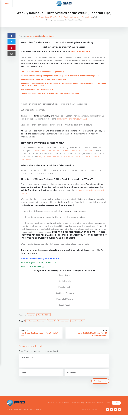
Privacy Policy (90, 403)
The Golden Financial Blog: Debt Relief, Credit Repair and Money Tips (60, 17)
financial (51, 321)
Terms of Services (103, 403)
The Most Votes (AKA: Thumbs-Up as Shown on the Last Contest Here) (64, 150)
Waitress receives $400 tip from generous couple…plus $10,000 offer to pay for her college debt (60, 75)
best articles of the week (36, 321)
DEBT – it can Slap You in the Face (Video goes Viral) (42, 72)
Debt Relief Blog (44, 315)
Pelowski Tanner (48, 36)
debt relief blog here (80, 51)
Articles (89, 17)
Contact (116, 403)
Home (32, 17)
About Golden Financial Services (58, 403)
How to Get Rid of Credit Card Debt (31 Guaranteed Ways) (92, 334)
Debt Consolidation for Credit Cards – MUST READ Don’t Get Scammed (50, 93)
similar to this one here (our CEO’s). (72, 119)
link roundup (63, 321)
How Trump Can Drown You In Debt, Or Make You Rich (43, 79)
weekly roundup (78, 321)
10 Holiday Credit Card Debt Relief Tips (37, 89)
